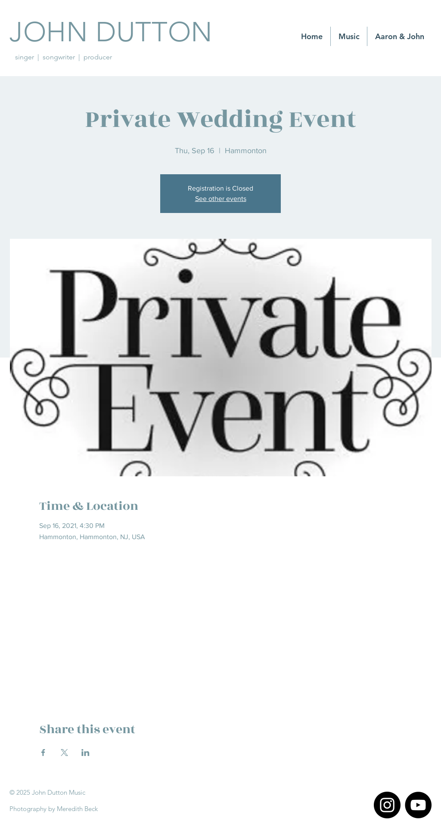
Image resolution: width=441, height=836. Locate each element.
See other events (220, 198)
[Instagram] (387, 805)
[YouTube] (418, 805)
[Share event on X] (64, 752)
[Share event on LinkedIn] (85, 752)
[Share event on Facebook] (43, 752)
